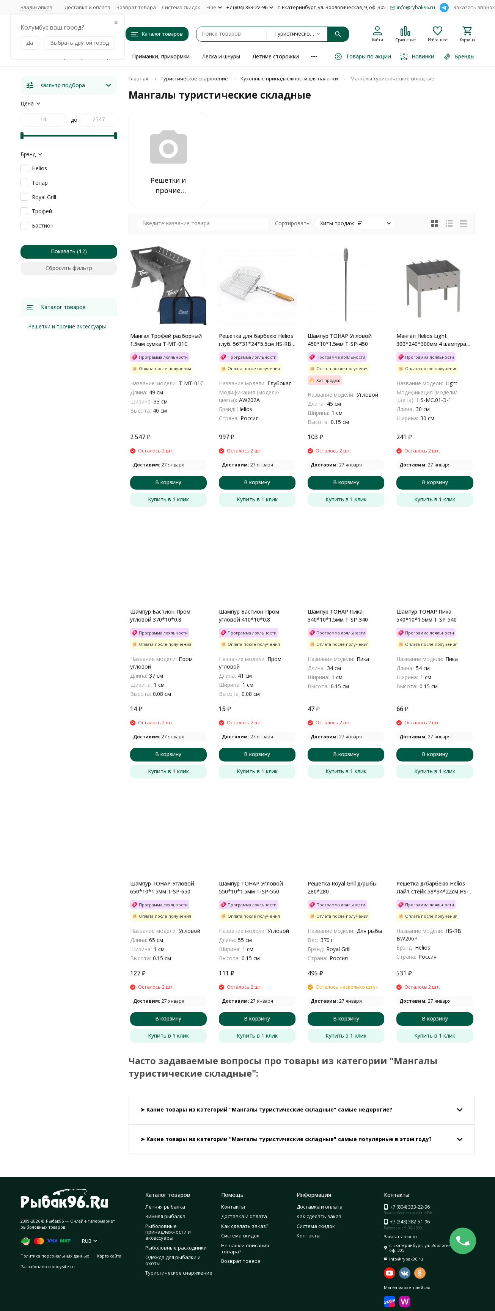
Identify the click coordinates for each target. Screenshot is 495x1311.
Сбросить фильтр (69, 268)
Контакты (233, 1206)
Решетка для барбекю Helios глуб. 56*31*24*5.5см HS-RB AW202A (256, 340)
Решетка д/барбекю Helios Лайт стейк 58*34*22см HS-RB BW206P (432, 887)
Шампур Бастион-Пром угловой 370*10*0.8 (160, 615)
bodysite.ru (63, 1266)
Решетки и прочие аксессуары (67, 326)
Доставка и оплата (87, 7)
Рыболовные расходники (176, 1247)
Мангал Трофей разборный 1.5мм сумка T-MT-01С (166, 339)
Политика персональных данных (54, 1256)
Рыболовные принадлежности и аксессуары (168, 1232)
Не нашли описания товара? (245, 1248)
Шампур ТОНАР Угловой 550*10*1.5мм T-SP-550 (251, 887)
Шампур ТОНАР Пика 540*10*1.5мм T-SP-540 (426, 615)
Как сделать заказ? (244, 1226)
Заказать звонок (474, 7)
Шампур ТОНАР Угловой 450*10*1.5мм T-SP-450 (340, 339)
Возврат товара (136, 7)
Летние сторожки (275, 56)
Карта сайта (109, 1256)
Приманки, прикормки (161, 56)
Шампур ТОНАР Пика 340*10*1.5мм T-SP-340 (338, 615)
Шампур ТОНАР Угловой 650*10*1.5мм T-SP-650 (162, 887)
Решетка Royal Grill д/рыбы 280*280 (342, 887)
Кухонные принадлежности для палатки (289, 78)
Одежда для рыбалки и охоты (173, 1260)
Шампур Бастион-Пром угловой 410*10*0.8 (249, 615)
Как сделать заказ (319, 1216)
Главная (138, 78)
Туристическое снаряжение (194, 78)
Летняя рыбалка (165, 1206)
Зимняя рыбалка (165, 1216)
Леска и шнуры (221, 56)
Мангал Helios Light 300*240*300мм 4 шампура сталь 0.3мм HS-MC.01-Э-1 (431, 340)
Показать (63, 251)
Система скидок (181, 7)
